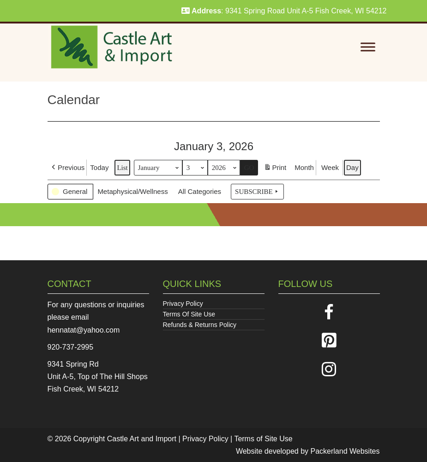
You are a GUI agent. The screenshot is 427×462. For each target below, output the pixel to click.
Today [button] (99, 167)
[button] (67, 167)
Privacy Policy (183, 303)
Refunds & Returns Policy (200, 324)
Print (275, 169)
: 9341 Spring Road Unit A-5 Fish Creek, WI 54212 (284, 11)
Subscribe (257, 191)
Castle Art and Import (141, 439)
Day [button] (352, 167)
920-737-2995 (71, 347)
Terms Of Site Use (189, 314)
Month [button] (304, 167)
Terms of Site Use (263, 439)
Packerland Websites (345, 451)
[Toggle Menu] (368, 47)
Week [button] (329, 167)
